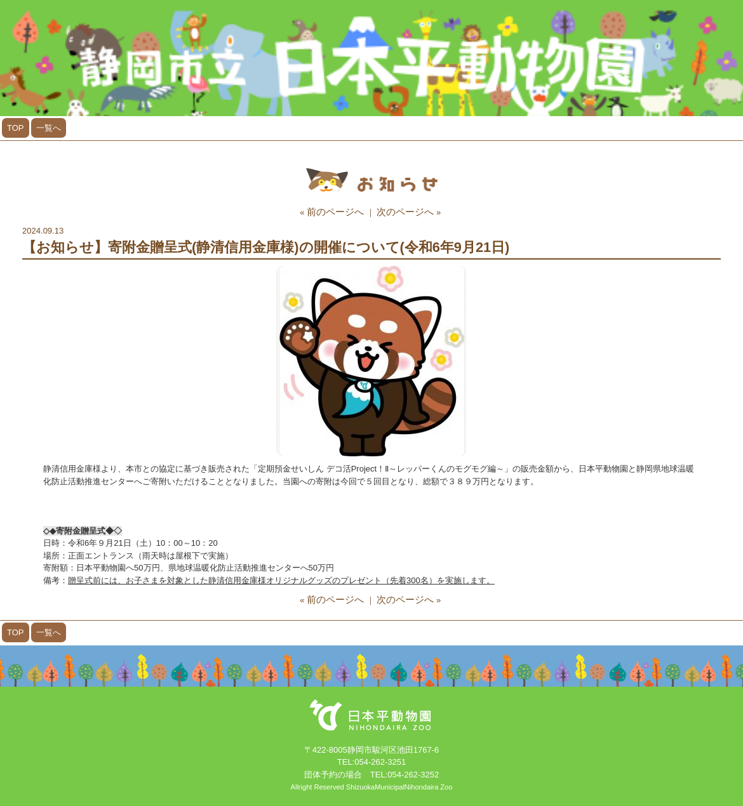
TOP (15, 128)
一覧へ (48, 128)
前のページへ (335, 211)
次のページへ (405, 211)
